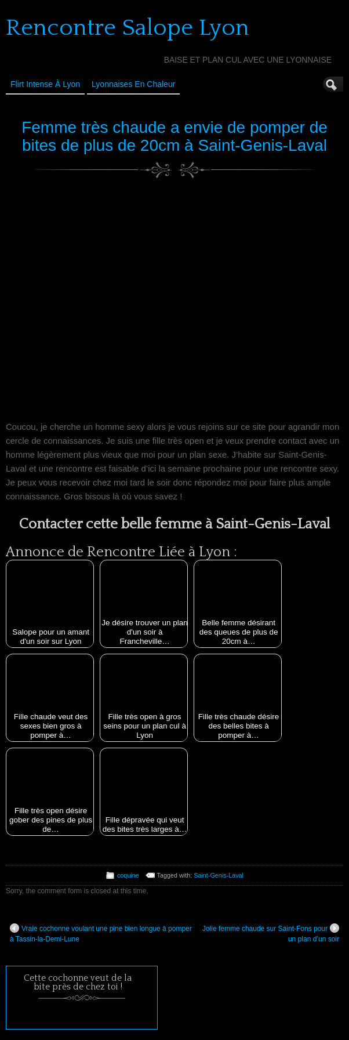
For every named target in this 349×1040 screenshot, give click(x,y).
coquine (128, 875)
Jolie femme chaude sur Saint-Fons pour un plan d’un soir (270, 933)
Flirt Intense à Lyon (45, 84)
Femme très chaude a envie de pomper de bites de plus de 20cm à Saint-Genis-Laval (174, 136)
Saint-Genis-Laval (218, 875)
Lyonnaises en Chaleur (133, 84)
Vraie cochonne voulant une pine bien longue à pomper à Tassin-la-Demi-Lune (101, 933)
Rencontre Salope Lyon (127, 28)
